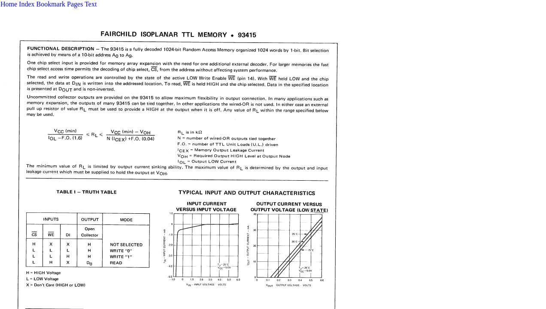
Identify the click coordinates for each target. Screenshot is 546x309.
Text (91, 4)
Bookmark (51, 4)
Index (26, 4)
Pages (75, 4)
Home (8, 4)
